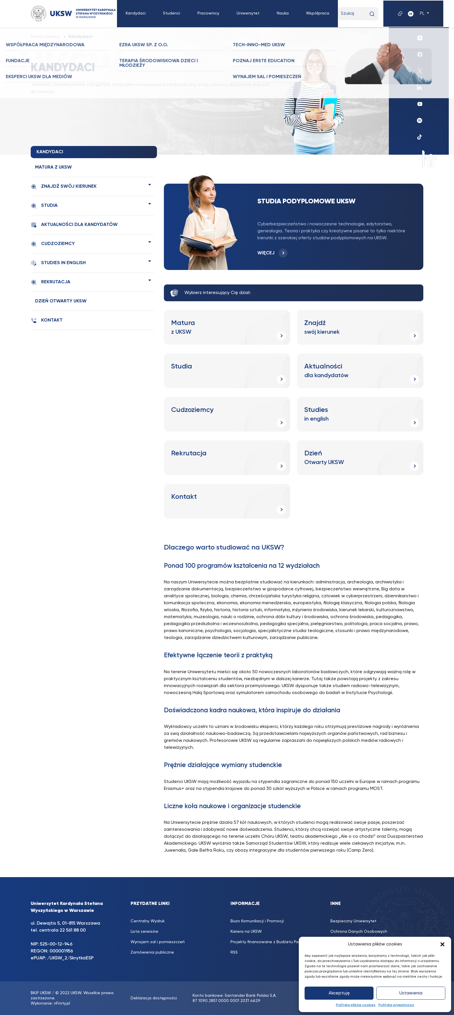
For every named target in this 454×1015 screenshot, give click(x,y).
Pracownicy (208, 13)
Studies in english (58, 263)
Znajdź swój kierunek (64, 187)
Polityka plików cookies (356, 1005)
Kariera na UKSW (246, 932)
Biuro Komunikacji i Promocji (257, 921)
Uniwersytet (248, 13)
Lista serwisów (144, 932)
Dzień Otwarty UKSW (61, 301)
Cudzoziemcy (53, 244)
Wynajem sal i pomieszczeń (158, 942)
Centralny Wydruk (148, 921)
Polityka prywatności (396, 1005)
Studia (44, 206)
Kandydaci (136, 13)
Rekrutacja (50, 282)
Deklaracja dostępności (154, 998)
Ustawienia (410, 993)
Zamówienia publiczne (152, 952)
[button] (442, 944)
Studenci (171, 13)
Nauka (283, 13)
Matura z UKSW (53, 167)
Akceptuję (339, 993)
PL (423, 13)
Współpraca (317, 13)
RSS (234, 952)
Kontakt (47, 320)
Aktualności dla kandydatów (74, 225)
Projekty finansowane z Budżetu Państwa (270, 942)
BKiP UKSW (41, 993)
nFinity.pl (62, 1003)
